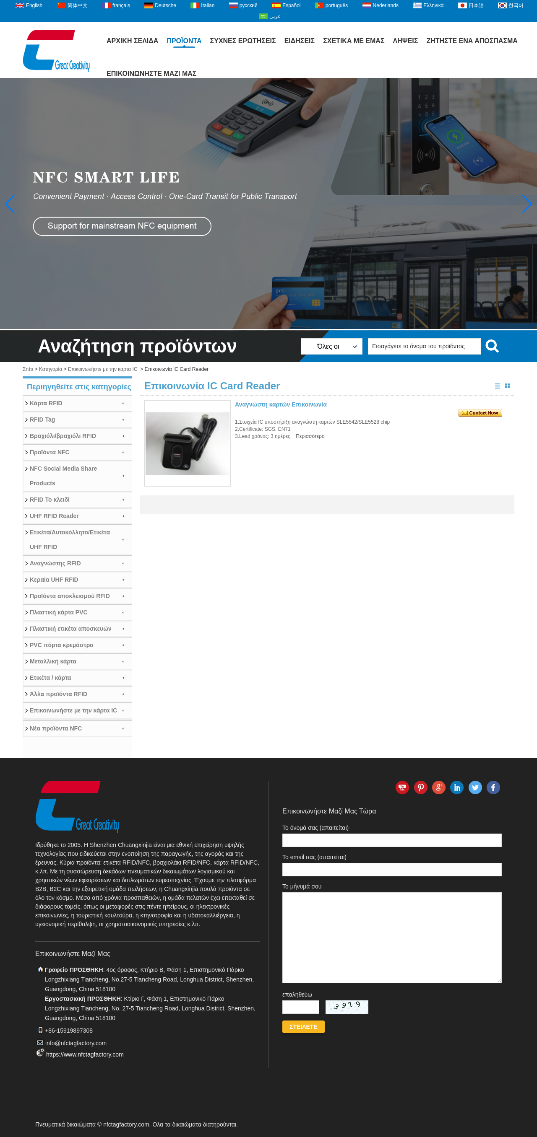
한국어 (516, 5)
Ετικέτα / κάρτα (50, 677)
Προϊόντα (184, 40)
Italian (207, 5)
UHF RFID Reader (54, 516)
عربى (275, 16)
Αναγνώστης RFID (55, 563)
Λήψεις (405, 40)
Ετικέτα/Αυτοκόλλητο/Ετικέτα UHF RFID (70, 539)
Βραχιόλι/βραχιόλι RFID (63, 436)
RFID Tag (42, 419)
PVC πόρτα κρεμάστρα (62, 645)
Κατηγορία (50, 369)
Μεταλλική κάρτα (53, 661)
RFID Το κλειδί (50, 499)
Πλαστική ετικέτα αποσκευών (71, 628)
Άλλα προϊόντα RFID (58, 694)
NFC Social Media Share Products (63, 476)
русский (249, 5)
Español (291, 5)
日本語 (476, 5)
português (337, 5)
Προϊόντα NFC (50, 452)
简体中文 (78, 5)
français (121, 5)
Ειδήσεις (299, 40)
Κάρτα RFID (46, 403)
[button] (527, 204)
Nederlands (386, 5)
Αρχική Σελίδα (132, 40)
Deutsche (165, 5)
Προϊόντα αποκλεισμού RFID (70, 596)
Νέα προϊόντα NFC (56, 728)
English (34, 5)
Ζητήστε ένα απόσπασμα (472, 40)
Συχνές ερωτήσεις (243, 40)
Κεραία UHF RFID (54, 579)
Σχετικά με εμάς (353, 40)
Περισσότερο (310, 436)
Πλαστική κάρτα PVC (59, 612)
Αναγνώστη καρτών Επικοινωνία (281, 404)
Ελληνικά (433, 5)
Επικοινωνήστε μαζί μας (151, 73)
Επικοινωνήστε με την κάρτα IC (103, 369)
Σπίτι (28, 369)
